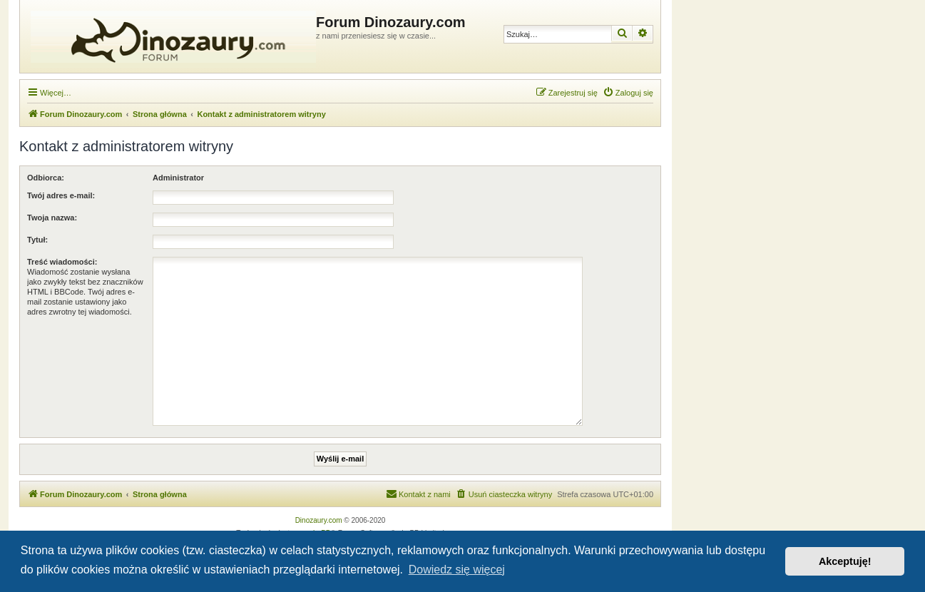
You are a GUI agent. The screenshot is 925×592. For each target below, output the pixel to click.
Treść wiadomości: (62, 261)
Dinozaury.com (318, 520)
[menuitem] (628, 92)
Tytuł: (37, 239)
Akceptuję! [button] (845, 561)
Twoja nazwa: (52, 217)
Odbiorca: (45, 177)
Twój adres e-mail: (61, 195)
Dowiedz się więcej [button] (457, 569)
